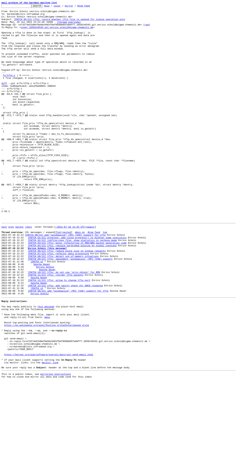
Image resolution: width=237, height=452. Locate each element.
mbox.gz (80, 277)
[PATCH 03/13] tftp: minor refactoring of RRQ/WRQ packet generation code (77, 289)
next (4, 270)
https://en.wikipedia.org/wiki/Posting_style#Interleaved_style (46, 387)
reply (28, 270)
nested (67, 277)
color (62, 6)
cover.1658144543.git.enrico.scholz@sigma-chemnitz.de (57, 32)
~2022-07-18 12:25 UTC (70, 270)
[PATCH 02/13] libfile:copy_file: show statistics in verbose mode (72, 286)
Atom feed (89, 6)
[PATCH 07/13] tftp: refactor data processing (58, 302)
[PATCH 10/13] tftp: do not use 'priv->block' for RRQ (64, 325)
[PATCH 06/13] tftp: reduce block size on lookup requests (67, 299)
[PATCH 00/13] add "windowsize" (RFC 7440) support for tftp (65, 280)
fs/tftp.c (9, 89)
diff (4, 99)
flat (58, 277)
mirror (74, 6)
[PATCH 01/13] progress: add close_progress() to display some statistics (77, 283)
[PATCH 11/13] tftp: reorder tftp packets (55, 328)
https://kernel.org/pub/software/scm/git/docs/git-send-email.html (48, 422)
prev (11, 270)
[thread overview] (69, 25)
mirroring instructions (55, 444)
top (105, 277)
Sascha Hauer (41, 315)
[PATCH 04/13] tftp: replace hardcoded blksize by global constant (72, 293)
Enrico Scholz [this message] (47, 296)
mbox (47, 377)
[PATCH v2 (37, 312)
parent (19, 270)
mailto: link (50, 432)
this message (46, 365)
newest (90, 270)
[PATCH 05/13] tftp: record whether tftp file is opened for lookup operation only (69, 22)
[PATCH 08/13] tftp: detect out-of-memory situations (63, 305)
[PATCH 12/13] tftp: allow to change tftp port (59, 334)
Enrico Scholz (45, 318)
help (52, 6)
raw (147, 28)
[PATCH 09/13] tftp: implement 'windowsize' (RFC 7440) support (70, 309)
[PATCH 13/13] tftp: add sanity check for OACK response (65, 341)
